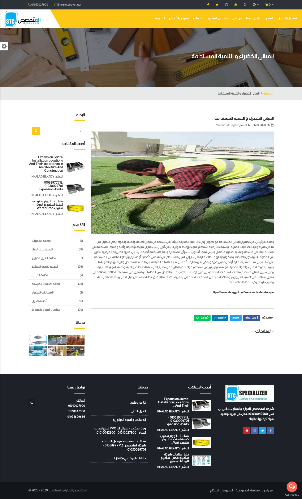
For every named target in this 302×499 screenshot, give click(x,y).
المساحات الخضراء (42, 292)
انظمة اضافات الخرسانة (45, 284)
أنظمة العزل (39, 301)
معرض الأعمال (179, 18)
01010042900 (76, 411)
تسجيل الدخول (287, 18)
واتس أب (202, 317)
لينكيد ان (220, 317)
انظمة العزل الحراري (43, 258)
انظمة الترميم (39, 275)
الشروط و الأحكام (221, 490)
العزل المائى (138, 411)
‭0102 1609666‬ (76, 416)
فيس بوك (251, 317)
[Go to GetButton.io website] (292, 495)
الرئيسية (268, 93)
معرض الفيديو (218, 18)
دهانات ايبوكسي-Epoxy (130, 458)
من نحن (237, 18)
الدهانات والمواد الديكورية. (129, 419)
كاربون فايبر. (138, 402)
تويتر (236, 317)
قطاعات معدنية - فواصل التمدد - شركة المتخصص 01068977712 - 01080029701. (124, 445)
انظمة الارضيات (41, 240)
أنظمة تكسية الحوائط (44, 266)
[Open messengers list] (292, 487)
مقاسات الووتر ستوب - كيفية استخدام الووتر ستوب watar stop (47, 204)
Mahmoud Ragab (227, 125)
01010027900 (76, 405)
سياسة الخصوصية (248, 490)
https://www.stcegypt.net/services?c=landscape (243, 292)
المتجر (269, 18)
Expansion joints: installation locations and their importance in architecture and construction (46, 163)
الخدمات (198, 18)
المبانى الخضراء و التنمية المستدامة (244, 118)
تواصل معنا (253, 18)
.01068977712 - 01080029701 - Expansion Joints (51, 186)
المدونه (160, 18)
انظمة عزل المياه (42, 249)
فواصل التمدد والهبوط (45, 309)
